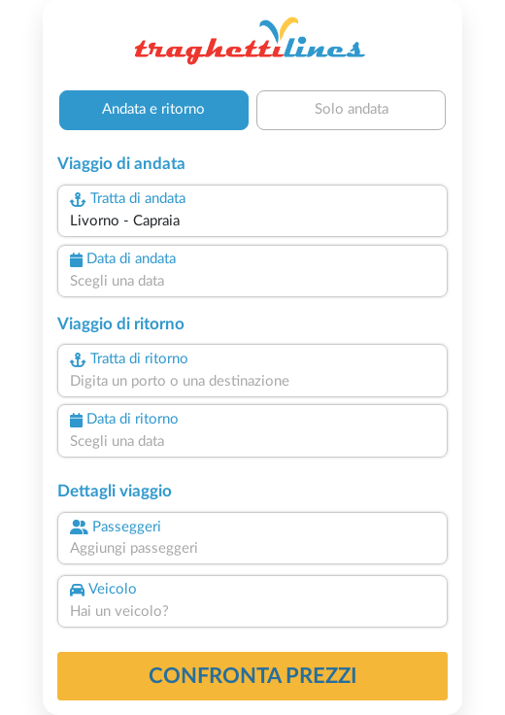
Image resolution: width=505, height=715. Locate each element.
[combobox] (252, 222)
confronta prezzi (253, 676)
